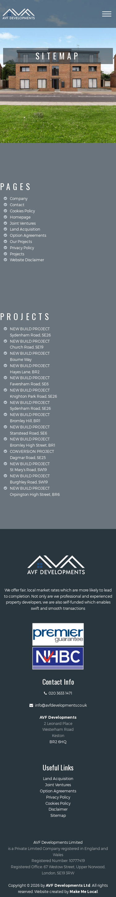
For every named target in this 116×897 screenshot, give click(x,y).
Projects (17, 254)
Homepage (20, 217)
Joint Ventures (23, 223)
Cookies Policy (22, 211)
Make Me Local (84, 891)
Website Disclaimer (27, 260)
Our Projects (21, 241)
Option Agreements (28, 235)
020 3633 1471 (58, 693)
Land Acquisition (25, 229)
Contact (17, 204)
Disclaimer (58, 809)
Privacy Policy (22, 247)
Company (19, 198)
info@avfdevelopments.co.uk (58, 705)
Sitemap (58, 815)
